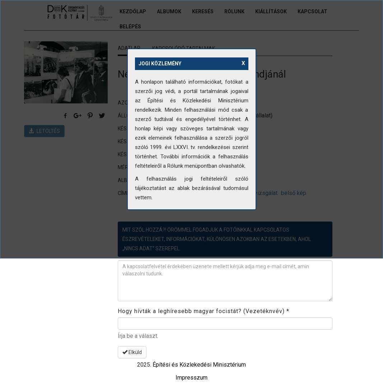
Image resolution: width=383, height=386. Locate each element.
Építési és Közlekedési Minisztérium (199, 364)
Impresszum (191, 377)
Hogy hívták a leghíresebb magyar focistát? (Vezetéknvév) (203, 311)
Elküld (132, 352)
